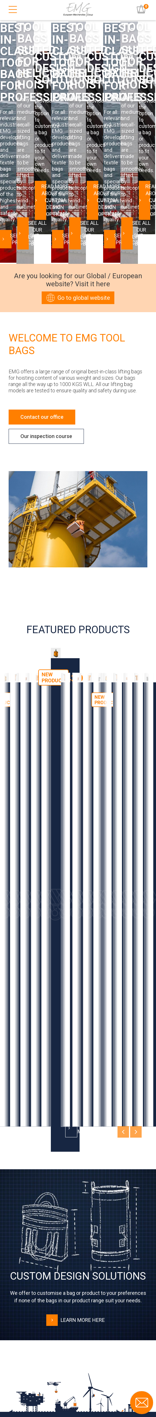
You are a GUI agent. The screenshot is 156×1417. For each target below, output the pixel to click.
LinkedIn (26, 1362)
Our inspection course (46, 338)
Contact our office (41, 318)
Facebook (28, 1385)
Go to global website (78, 199)
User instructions (32, 1286)
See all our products (43, 145)
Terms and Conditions (36, 1310)
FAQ (19, 1298)
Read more (35, 841)
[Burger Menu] (13, 10)
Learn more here (75, 1030)
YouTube (26, 1373)
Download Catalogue (78, 1179)
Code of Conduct (31, 1322)
